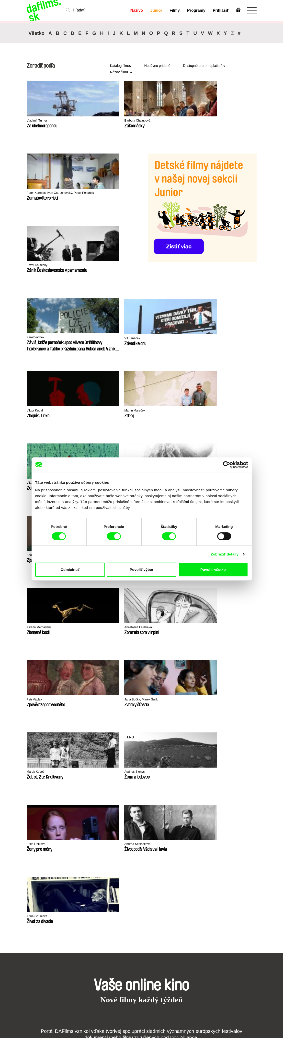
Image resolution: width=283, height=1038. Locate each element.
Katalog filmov (121, 66)
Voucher (113, 896)
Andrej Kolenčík (215, 339)
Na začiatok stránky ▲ (238, 881)
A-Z (69, 887)
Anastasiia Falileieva (161, 411)
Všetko (37, 33)
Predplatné (115, 891)
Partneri (34, 891)
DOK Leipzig (134, 743)
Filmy (174, 10)
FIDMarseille (167, 743)
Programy (196, 10)
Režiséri (73, 913)
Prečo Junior (148, 891)
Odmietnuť (69, 569)
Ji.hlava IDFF (200, 743)
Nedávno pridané (157, 66)
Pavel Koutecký (39, 193)
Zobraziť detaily (224, 554)
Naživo (136, 10)
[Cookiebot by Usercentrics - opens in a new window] (226, 464)
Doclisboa (66, 743)
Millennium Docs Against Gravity (103, 744)
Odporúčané (77, 900)
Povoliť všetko (213, 569)
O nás (32, 887)
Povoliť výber (141, 569)
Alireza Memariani (100, 411)
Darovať (113, 900)
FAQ (109, 904)
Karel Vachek (96, 193)
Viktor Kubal (95, 265)
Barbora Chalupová (101, 121)
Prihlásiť (220, 10)
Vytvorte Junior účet (147, 898)
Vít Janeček (36, 265)
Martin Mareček (39, 338)
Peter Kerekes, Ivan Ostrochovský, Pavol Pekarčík (168, 123)
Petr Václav (212, 411)
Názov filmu (119, 72)
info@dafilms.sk (52, 971)
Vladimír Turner (39, 121)
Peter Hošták (154, 339)
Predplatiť (237, 1005)
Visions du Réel (235, 743)
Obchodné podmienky (36, 906)
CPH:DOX (33, 743)
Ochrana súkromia (35, 898)
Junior (156, 10)
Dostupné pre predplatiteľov (204, 66)
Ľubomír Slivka (39, 411)
